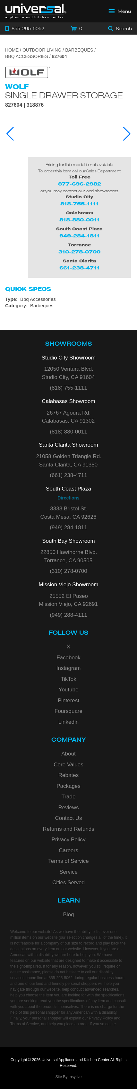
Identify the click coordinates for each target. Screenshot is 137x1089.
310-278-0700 (79, 252)
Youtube (69, 690)
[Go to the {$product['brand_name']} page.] (27, 72)
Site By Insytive (68, 1077)
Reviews (68, 807)
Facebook (68, 658)
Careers (68, 850)
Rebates (68, 775)
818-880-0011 (79, 220)
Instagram (68, 668)
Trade (69, 797)
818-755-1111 (79, 204)
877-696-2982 (79, 184)
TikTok (68, 679)
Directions (68, 497)
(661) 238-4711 (68, 475)
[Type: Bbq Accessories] (68, 299)
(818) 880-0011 (68, 432)
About (68, 754)
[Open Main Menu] (120, 11)
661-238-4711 (79, 268)
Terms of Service (68, 861)
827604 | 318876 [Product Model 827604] (24, 105)
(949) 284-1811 (68, 527)
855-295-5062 (60, 978)
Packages (68, 786)
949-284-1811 (79, 236)
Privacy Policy (69, 840)
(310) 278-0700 (68, 571)
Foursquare (68, 711)
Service (68, 872)
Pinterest (68, 700)
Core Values (68, 765)
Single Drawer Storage (64, 95)
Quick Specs (28, 289)
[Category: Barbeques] (68, 305)
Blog (68, 915)
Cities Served (68, 882)
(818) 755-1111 (68, 388)
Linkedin (68, 722)
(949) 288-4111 (68, 615)
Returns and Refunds (68, 829)
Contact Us (68, 818)
